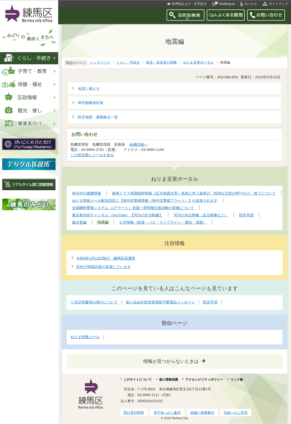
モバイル (250, 4)
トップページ (99, 62)
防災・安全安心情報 (161, 62)
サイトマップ (278, 4)
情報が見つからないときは (171, 361)
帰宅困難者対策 (90, 103)
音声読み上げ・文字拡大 (189, 4)
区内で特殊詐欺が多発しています (103, 267)
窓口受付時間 (133, 413)
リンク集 (236, 379)
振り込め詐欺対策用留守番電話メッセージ (160, 302)
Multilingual (227, 4)
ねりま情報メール (85, 337)
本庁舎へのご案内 (167, 413)
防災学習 (210, 302)
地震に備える (89, 89)
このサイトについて (137, 379)
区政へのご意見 (236, 413)
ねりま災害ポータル (198, 62)
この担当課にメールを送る (92, 155)
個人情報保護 (168, 379)
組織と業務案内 (202, 413)
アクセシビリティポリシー (204, 379)
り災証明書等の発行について (94, 302)
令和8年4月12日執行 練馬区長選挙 (105, 258)
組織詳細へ (138, 144)
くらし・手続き (128, 62)
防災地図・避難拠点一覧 (98, 117)
